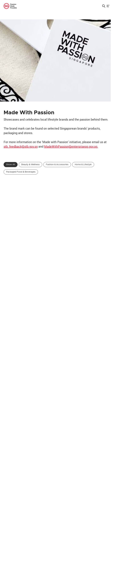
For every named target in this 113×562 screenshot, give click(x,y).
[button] (103, 6)
